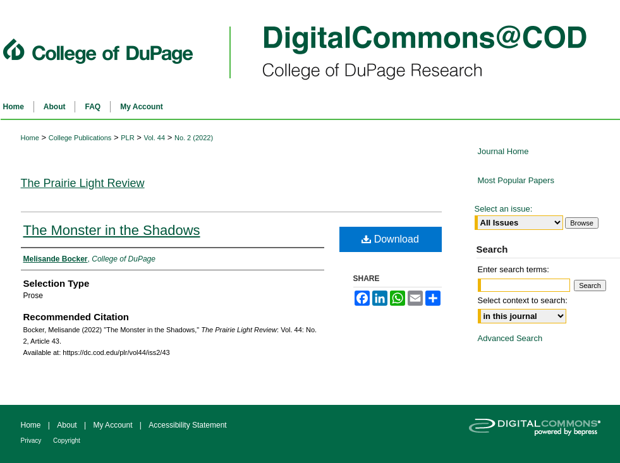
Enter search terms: (513, 269)
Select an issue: (504, 208)
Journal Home (503, 151)
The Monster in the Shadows (111, 230)
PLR (127, 137)
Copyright (66, 440)
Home (30, 137)
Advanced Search (510, 338)
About (68, 425)
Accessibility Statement (187, 425)
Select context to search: (523, 300)
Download (390, 239)
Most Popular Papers (516, 180)
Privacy (32, 440)
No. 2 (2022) (193, 137)
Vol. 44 (154, 137)
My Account (113, 425)
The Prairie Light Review (83, 183)
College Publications (80, 137)
